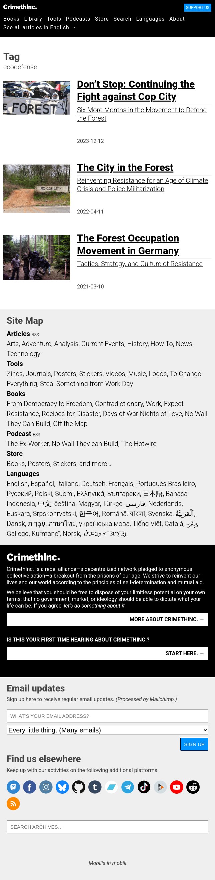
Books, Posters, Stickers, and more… (59, 464)
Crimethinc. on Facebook (29, 787)
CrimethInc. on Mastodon (13, 787)
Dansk (16, 524)
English (17, 484)
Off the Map (70, 424)
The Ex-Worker (28, 444)
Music (137, 374)
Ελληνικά (90, 494)
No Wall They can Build (85, 444)
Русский (19, 494)
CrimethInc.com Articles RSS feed (13, 803)
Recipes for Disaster (71, 414)
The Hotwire (138, 444)
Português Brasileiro (165, 484)
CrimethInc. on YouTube (176, 787)
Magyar (89, 504)
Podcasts (78, 19)
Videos (115, 374)
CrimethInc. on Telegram (127, 787)
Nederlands (165, 504)
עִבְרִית (36, 524)
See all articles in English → (39, 27)
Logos (158, 374)
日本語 (153, 494)
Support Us (197, 7)
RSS (35, 334)
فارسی (135, 504)
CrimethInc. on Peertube (160, 787)
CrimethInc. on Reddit (193, 787)
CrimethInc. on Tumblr (95, 787)
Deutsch (93, 484)
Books (11, 19)
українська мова (104, 524)
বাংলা (137, 514)
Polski (43, 494)
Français (120, 484)
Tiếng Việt (147, 524)
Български (123, 494)
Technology (23, 354)
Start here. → (185, 653)
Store (102, 19)
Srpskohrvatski (54, 514)
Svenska (160, 514)
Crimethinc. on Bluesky (62, 787)
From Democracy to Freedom (49, 404)
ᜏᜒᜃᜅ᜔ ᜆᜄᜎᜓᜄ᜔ (105, 534)
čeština (64, 504)
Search (123, 19)
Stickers (91, 374)
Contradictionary (119, 404)
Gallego (18, 534)
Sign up (194, 744)
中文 (44, 504)
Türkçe (112, 504)
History (137, 344)
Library (33, 19)
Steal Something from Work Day (86, 384)
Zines (15, 374)
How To (162, 344)
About (177, 19)
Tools (54, 19)
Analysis (66, 344)
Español (42, 484)
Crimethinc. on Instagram (46, 787)
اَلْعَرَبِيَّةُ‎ (184, 514)
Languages (150, 19)
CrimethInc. (20, 6)
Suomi (64, 494)
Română (114, 514)
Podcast (19, 434)
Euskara (18, 514)
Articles (18, 334)
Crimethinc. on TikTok (144, 787)
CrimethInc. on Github (78, 787)
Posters (65, 374)
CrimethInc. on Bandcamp (111, 787)
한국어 (89, 514)
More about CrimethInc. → (167, 619)
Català (174, 524)
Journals (38, 374)
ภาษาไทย (62, 524)
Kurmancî (46, 534)
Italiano (67, 484)
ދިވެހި (191, 524)
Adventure (36, 344)
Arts (13, 344)
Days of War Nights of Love (142, 414)
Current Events (102, 344)
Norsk (71, 534)
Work (153, 404)
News (184, 344)
